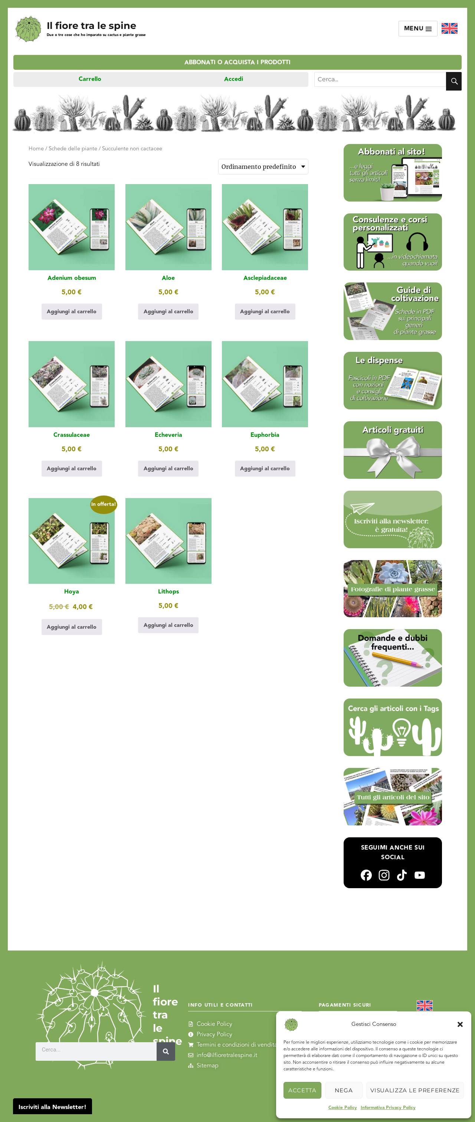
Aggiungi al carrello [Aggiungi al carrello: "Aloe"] (168, 311)
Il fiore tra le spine (91, 25)
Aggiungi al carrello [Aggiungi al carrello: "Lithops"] (168, 625)
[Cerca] (166, 1051)
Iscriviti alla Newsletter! (52, 1107)
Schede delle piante (73, 148)
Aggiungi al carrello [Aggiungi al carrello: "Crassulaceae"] (71, 468)
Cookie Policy (342, 1107)
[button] (460, 1024)
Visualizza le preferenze (415, 1090)
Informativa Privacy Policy (388, 1107)
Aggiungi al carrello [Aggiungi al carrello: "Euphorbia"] (265, 468)
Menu (418, 28)
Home (36, 148)
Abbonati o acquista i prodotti (237, 62)
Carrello (90, 79)
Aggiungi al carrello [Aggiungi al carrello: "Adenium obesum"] (71, 311)
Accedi (233, 79)
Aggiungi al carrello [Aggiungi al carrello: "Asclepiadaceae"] (265, 311)
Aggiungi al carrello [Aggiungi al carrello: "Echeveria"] (168, 468)
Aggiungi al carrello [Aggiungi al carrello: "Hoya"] (71, 627)
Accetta (302, 1090)
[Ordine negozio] (263, 166)
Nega (344, 1090)
